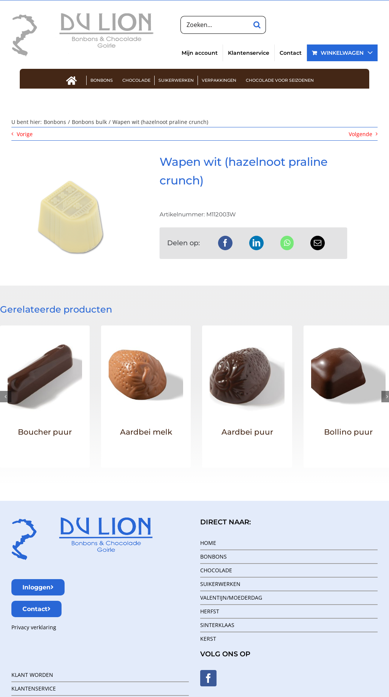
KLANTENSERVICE (33, 688)
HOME (208, 542)
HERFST (209, 611)
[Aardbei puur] (247, 342)
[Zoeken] (257, 25)
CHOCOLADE (216, 570)
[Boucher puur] (45, 342)
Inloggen (38, 587)
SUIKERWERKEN (220, 583)
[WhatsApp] (287, 243)
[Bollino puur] (348, 342)
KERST (208, 638)
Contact (36, 609)
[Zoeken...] (214, 25)
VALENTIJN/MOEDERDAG (231, 597)
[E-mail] (317, 243)
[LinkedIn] (256, 243)
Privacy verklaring (33, 627)
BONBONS (213, 556)
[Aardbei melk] (146, 342)
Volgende (360, 134)
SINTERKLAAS (217, 625)
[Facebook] (225, 243)
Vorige (25, 134)
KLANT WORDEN (32, 674)
